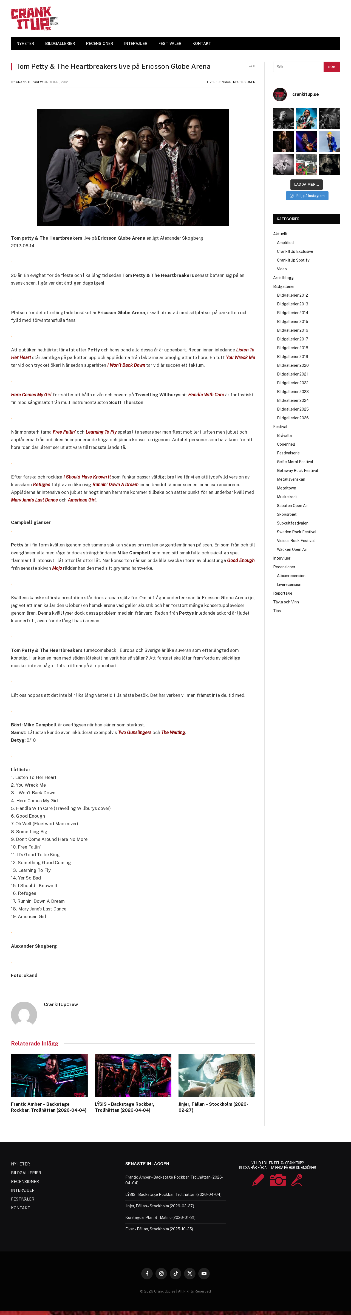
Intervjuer (281, 558)
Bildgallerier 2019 (292, 356)
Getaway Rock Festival (297, 470)
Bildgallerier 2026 (293, 418)
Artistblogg (283, 278)
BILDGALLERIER (60, 43)
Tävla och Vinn (286, 602)
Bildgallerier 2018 (292, 348)
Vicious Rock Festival (296, 540)
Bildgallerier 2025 (293, 409)
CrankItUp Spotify (293, 260)
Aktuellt (280, 234)
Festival (280, 427)
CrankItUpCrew (29, 82)
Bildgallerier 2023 (293, 391)
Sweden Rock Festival (296, 532)
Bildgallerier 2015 (292, 321)
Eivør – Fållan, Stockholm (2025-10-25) (159, 1229)
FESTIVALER (170, 43)
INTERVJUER (136, 43)
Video (282, 269)
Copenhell (286, 444)
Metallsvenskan (291, 479)
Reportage (282, 593)
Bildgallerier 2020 (293, 365)
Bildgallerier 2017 (292, 339)
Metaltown (286, 488)
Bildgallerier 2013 (292, 304)
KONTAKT (202, 43)
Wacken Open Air (292, 549)
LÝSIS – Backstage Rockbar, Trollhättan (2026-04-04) (124, 1107)
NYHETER (25, 43)
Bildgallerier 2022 (292, 383)
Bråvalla (284, 435)
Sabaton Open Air (292, 505)
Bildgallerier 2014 (292, 313)
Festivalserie (288, 453)
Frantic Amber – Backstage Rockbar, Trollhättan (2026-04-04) (49, 1107)
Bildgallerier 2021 (292, 374)
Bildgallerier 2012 (292, 295)
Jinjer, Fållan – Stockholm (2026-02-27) (213, 1107)
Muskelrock (287, 497)
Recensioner (244, 82)
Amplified (285, 242)
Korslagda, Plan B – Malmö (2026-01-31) (160, 1217)
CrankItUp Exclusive (295, 251)
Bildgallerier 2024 (293, 400)
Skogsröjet (287, 514)
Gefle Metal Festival (295, 462)
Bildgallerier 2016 (292, 330)
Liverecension (219, 82)
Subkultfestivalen (292, 523)
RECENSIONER (99, 43)
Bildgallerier (284, 286)
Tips (277, 611)
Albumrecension (291, 576)
